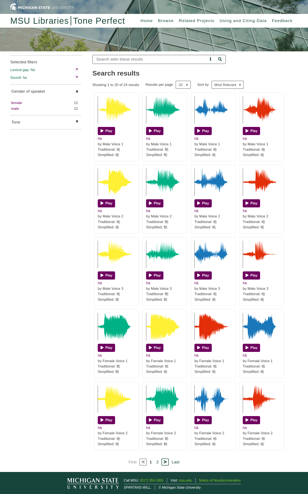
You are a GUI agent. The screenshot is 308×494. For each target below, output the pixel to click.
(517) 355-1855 (151, 480)
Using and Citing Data (243, 20)
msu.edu (185, 480)
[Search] (150, 59)
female (16, 103)
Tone (15, 122)
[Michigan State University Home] (42, 7)
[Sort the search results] (228, 85)
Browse (166, 20)
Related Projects (196, 20)
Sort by (203, 85)
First (132, 462)
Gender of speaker (28, 91)
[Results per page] (183, 85)
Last (175, 462)
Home (147, 20)
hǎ (196, 139)
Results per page (159, 85)
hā (100, 139)
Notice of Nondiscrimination (220, 480)
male (15, 109)
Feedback (282, 20)
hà (245, 139)
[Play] (106, 131)
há (148, 139)
